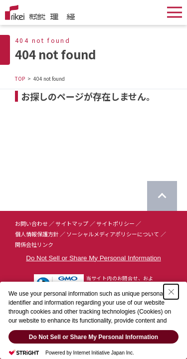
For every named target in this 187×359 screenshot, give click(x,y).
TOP (20, 78)
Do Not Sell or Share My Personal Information (93, 258)
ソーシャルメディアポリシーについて (112, 234)
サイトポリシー (115, 223)
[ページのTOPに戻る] (162, 196)
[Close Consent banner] (171, 292)
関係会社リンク (34, 244)
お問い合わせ (31, 223)
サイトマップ (71, 223)
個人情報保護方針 (37, 234)
